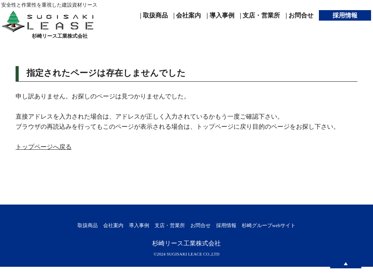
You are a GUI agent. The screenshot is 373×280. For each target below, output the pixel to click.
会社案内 (113, 225)
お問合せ (200, 225)
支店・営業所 (170, 225)
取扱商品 (87, 225)
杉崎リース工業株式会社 (186, 243)
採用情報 (226, 225)
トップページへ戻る (44, 147)
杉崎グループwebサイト (269, 225)
